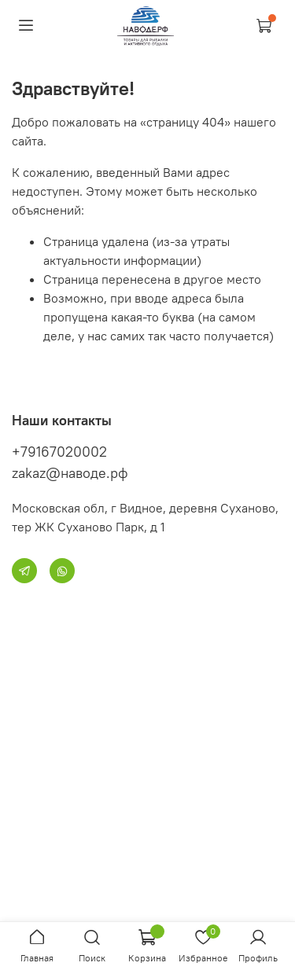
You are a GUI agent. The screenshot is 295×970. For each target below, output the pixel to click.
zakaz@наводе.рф (70, 473)
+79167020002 (59, 452)
